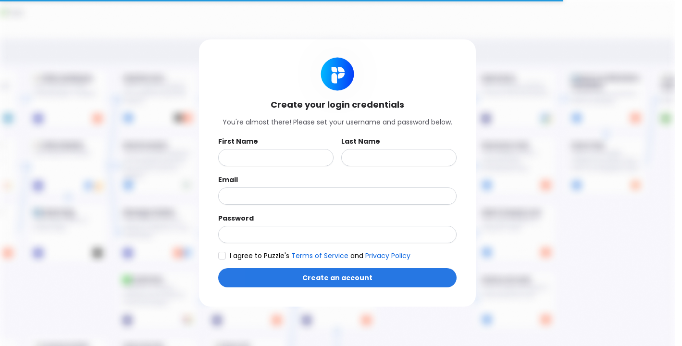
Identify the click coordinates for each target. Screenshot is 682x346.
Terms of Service (320, 255)
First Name (238, 141)
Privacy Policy (387, 255)
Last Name (360, 141)
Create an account (337, 278)
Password (236, 218)
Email (228, 180)
